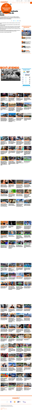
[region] (16, 6)
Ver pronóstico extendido (26, 85)
